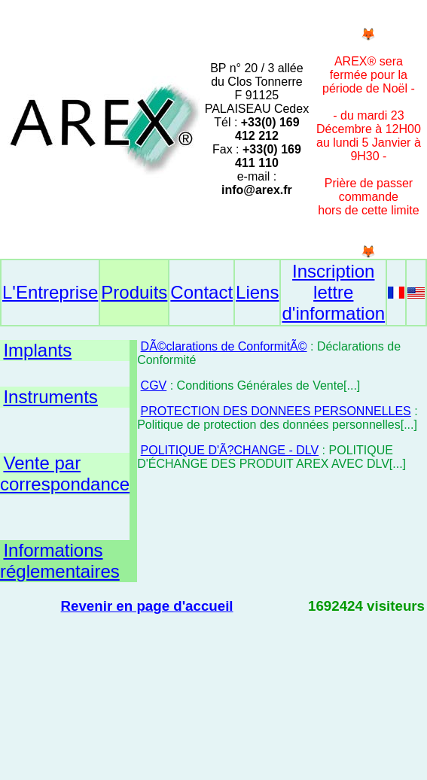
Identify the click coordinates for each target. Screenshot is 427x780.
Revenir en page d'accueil (147, 606)
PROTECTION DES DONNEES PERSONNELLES (276, 411)
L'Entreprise (50, 292)
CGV (154, 385)
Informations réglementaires (60, 560)
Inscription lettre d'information (333, 292)
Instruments (50, 397)
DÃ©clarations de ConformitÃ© (224, 346)
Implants (37, 350)
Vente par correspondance (65, 473)
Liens (257, 292)
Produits (134, 292)
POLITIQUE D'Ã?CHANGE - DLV (230, 450)
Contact (201, 292)
